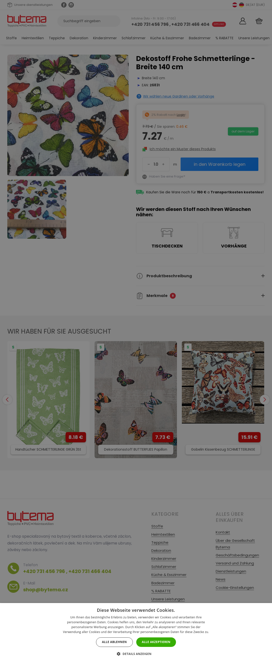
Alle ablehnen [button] (114, 642)
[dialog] (136, 331)
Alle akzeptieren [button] (156, 642)
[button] (135, 654)
